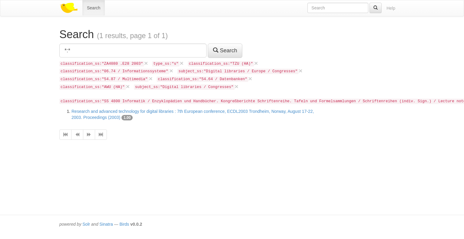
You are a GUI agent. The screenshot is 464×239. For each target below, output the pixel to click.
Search (93, 7)
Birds (124, 224)
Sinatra (106, 224)
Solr (86, 224)
